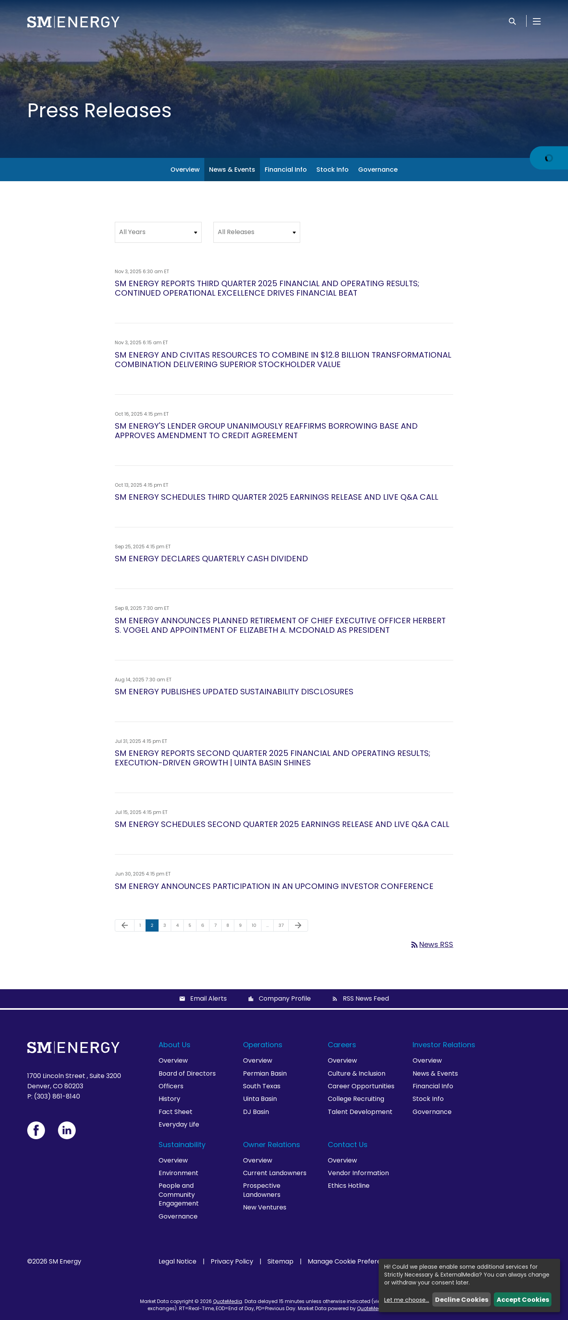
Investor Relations (444, 1045)
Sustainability (182, 1144)
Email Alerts (208, 998)
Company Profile (285, 998)
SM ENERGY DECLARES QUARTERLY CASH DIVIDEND (211, 558)
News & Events (232, 169)
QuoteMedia (227, 1301)
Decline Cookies (461, 1299)
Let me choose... (406, 1300)
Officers (171, 1086)
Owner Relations (271, 1144)
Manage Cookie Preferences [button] (352, 1261)
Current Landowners (274, 1173)
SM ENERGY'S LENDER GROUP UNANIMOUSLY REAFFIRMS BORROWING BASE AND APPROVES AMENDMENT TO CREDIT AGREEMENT (266, 430)
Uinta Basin (260, 1098)
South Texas (261, 1086)
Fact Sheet (175, 1111)
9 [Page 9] (243, 927)
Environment (178, 1173)
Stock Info (332, 169)
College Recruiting (356, 1098)
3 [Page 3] (167, 927)
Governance (378, 169)
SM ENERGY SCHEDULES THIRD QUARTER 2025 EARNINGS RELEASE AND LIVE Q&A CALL (276, 496)
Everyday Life (179, 1124)
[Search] (512, 21)
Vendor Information (358, 1173)
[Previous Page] (125, 925)
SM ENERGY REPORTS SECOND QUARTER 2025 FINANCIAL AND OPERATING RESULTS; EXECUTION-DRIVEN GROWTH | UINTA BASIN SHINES (272, 758)
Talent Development (360, 1111)
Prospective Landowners (261, 1190)
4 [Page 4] (180, 927)
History (169, 1098)
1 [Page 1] (142, 927)
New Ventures (264, 1207)
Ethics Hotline (349, 1185)
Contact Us (348, 1144)
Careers (342, 1045)
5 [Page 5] (192, 927)
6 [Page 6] (205, 927)
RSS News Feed (366, 998)
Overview (185, 169)
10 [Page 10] (256, 927)
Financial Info (286, 169)
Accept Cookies (523, 1299)
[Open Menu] (537, 21)
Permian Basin (265, 1073)
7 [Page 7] (218, 927)
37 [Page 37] (283, 927)
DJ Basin (256, 1111)
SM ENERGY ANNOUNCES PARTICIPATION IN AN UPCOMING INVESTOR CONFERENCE (274, 886)
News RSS (431, 944)
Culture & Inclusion (356, 1073)
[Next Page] (298, 925)
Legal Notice (177, 1261)
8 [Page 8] (230, 927)
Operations (262, 1045)
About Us (175, 1045)
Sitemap (280, 1261)
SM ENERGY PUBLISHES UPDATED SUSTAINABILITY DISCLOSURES (234, 691)
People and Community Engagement (179, 1194)
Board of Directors (187, 1073)
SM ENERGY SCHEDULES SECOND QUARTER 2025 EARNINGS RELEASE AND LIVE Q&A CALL (282, 824)
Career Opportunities (361, 1086)
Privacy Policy (232, 1261)
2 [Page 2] (154, 927)
